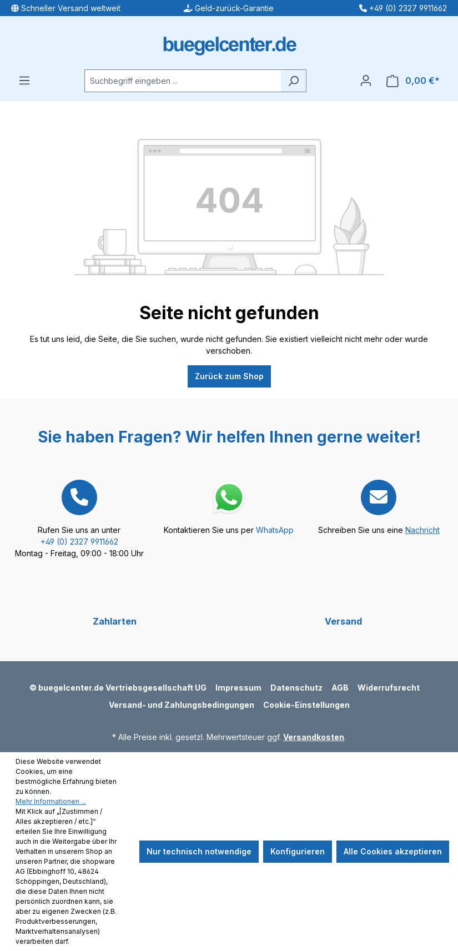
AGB (340, 687)
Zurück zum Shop (229, 376)
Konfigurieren (297, 851)
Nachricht (422, 530)
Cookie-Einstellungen (306, 705)
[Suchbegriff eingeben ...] (182, 80)
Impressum (238, 687)
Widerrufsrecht (389, 687)
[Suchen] (293, 80)
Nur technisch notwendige (199, 851)
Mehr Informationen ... (51, 801)
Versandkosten (313, 737)
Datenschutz (296, 687)
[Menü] (24, 80)
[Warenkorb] (413, 80)
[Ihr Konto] (366, 80)
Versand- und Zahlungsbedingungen (181, 705)
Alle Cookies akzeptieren (393, 851)
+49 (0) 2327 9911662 (79, 541)
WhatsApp (275, 530)
